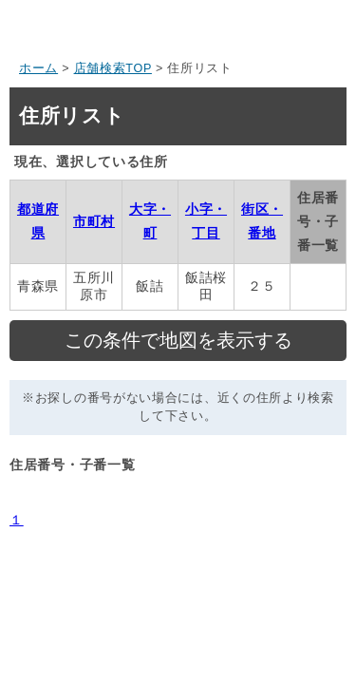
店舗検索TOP (113, 68)
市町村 (94, 221)
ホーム (38, 68)
